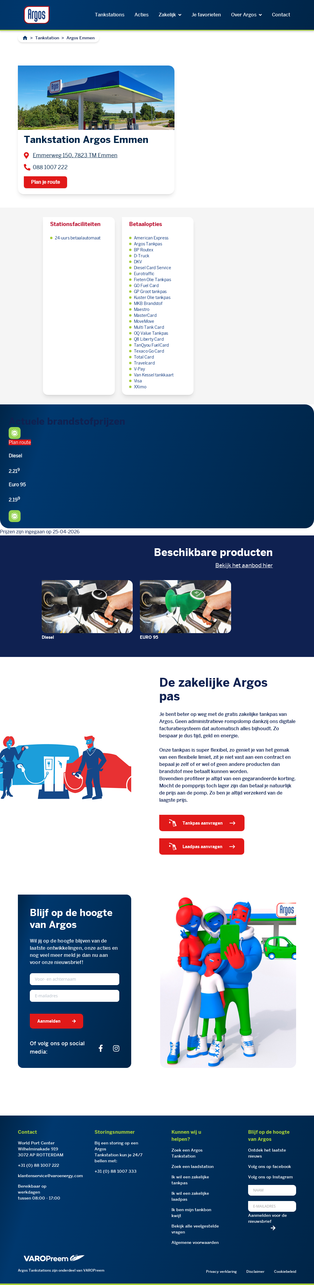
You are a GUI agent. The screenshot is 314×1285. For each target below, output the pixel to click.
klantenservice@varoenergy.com (50, 1175)
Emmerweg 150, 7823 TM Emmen (75, 155)
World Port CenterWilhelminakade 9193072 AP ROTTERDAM (41, 1149)
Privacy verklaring (221, 1271)
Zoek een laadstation (192, 1166)
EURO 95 (149, 637)
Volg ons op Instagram (270, 1177)
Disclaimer (255, 1271)
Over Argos (246, 15)
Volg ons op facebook (269, 1166)
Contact (281, 15)
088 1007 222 (50, 167)
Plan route (20, 442)
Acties (141, 15)
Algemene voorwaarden (195, 1242)
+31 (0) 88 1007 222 (38, 1165)
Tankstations (109, 15)
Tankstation (47, 38)
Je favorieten (206, 15)
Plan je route (45, 182)
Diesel (48, 637)
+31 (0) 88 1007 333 (116, 1171)
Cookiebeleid (285, 1271)
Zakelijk (170, 15)
